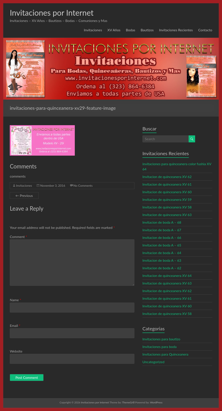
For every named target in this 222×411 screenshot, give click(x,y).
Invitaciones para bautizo (161, 339)
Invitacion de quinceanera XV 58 (167, 207)
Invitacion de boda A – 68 (161, 222)
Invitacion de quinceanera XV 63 (167, 215)
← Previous (24, 195)
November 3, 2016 (52, 185)
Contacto (205, 30)
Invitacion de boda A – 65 (161, 245)
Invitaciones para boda (159, 346)
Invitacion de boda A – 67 (161, 230)
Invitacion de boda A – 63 (161, 260)
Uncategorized (153, 362)
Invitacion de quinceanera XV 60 (167, 192)
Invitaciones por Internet (51, 12)
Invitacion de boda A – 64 (161, 253)
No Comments (83, 185)
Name (15, 300)
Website (16, 351)
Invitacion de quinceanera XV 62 (167, 177)
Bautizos (147, 30)
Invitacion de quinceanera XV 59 (167, 199)
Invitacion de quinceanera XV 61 (167, 184)
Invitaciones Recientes (176, 30)
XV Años (114, 30)
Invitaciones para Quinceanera (165, 354)
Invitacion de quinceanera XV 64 (167, 275)
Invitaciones (93, 30)
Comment (18, 237)
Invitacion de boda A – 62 (161, 268)
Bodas (130, 30)
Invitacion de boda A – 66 (161, 237)
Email (15, 325)
